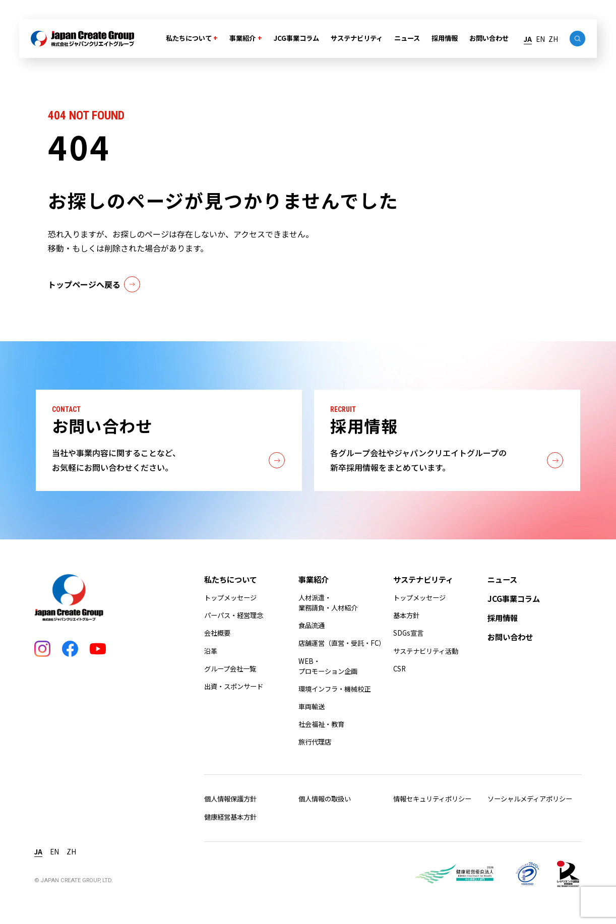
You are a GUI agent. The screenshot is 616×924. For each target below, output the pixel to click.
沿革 (210, 651)
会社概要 (217, 633)
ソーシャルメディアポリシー (529, 799)
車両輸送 (311, 706)
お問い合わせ (489, 38)
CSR (399, 668)
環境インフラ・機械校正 (334, 689)
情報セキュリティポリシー (432, 799)
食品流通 (311, 625)
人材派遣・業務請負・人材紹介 (327, 602)
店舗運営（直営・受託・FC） (341, 643)
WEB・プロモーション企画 (327, 666)
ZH (553, 39)
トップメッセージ (230, 597)
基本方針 (406, 615)
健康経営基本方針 (230, 817)
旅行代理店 (314, 742)
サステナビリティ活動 (425, 651)
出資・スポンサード (233, 686)
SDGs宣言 (408, 633)
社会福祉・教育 (321, 724)
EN (540, 39)
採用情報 (445, 38)
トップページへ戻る (94, 284)
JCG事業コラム (296, 38)
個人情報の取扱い (324, 799)
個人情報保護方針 (230, 799)
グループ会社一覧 (230, 668)
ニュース (407, 38)
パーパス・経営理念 (233, 615)
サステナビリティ (357, 38)
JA (528, 39)
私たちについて (189, 38)
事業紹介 (242, 38)
